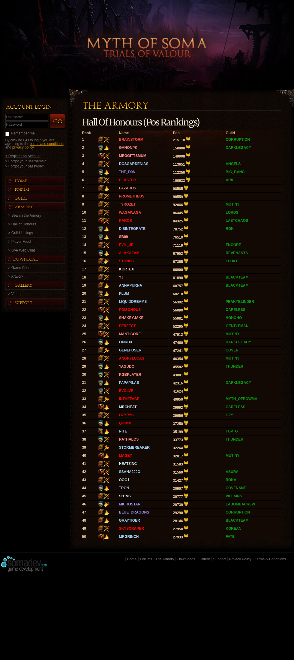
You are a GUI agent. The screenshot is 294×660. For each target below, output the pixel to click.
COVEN (232, 350)
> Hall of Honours (22, 224)
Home (132, 559)
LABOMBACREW (240, 504)
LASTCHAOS (237, 220)
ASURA (232, 472)
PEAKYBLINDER (240, 302)
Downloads (186, 559)
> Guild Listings (20, 233)
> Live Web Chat (21, 250)
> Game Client (20, 268)
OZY (229, 415)
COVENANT (236, 488)
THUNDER (234, 366)
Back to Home (147, 37)
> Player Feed (19, 242)
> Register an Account (23, 156)
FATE (230, 537)
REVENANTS (237, 253)
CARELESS (235, 310)
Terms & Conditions (270, 559)
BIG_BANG (235, 172)
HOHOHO (234, 318)
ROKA (231, 480)
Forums (146, 559)
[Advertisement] (147, 617)
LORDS (232, 212)
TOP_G (232, 431)
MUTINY (232, 204)
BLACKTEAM (237, 277)
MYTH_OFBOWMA (241, 399)
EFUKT (232, 261)
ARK (229, 180)
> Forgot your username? (25, 161)
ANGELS (233, 164)
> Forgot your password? (25, 166)
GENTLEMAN (237, 326)
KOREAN (233, 528)
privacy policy (23, 147)
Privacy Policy (240, 559)
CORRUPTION (238, 139)
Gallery (204, 559)
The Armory (164, 559)
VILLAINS (234, 496)
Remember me (23, 133)
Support (219, 559)
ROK (230, 229)
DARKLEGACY (238, 148)
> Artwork (15, 276)
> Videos (15, 294)
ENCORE (233, 245)
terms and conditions (47, 144)
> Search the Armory (24, 215)
